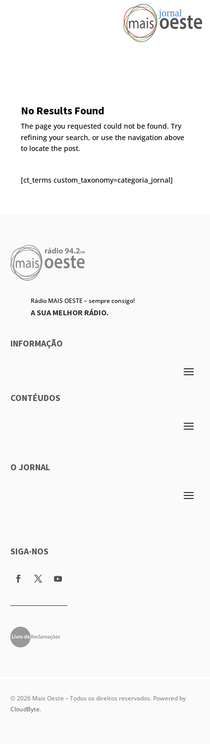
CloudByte (25, 709)
